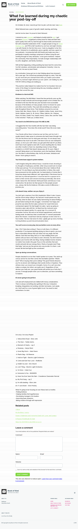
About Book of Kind (34, 3)
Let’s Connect (50, 6)
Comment (19, 435)
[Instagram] (74, 493)
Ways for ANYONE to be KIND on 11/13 (28, 422)
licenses (25, 39)
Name (18, 454)
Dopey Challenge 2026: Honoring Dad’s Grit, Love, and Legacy (36, 415)
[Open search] (63, 4)
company (30, 37)
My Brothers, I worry (22, 412)
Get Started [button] (71, 4)
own (54, 37)
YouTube (67, 505)
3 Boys (18, 409)
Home (23, 3)
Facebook (67, 501)
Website (18, 462)
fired (60, 25)
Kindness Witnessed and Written (32, 6)
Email (42, 454)
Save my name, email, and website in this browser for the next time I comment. (39, 469)
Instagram (68, 503)
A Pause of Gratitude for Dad (25, 419)
